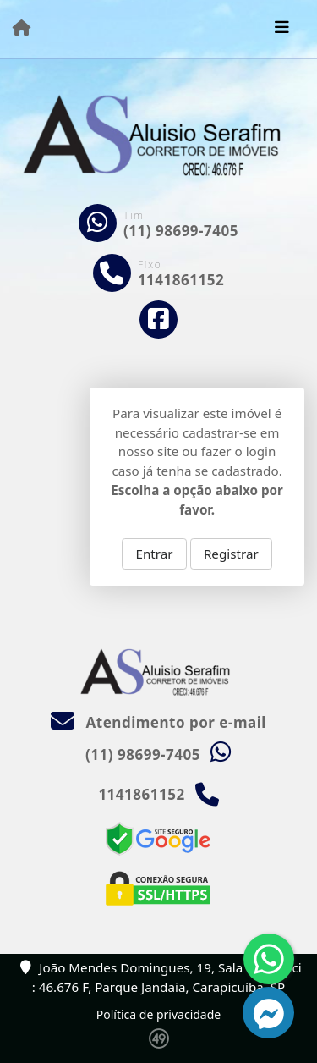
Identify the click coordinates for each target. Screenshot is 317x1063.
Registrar (231, 553)
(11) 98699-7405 (180, 231)
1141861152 (181, 280)
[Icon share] (158, 319)
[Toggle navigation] (282, 29)
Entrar (154, 553)
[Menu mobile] (21, 28)
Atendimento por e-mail (158, 722)
